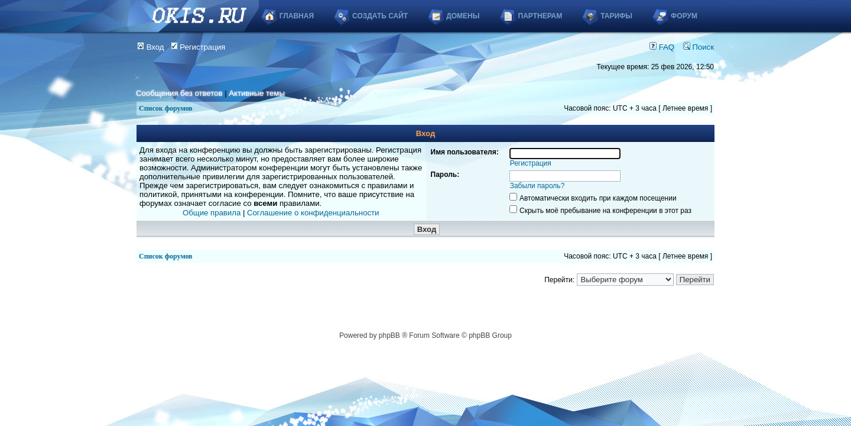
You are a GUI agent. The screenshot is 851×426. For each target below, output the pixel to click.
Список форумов (166, 108)
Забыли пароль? (537, 186)
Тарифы (616, 16)
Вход (150, 47)
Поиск (698, 47)
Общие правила (212, 212)
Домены (462, 16)
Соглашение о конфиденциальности (313, 212)
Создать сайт (380, 16)
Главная (297, 16)
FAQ (661, 47)
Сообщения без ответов (179, 93)
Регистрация (198, 47)
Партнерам (540, 16)
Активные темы (257, 93)
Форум (684, 16)
